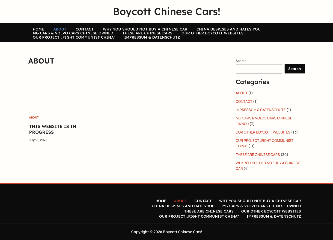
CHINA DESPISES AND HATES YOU (208, 27)
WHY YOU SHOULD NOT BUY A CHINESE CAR (129, 27)
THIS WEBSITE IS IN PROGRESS (53, 137)
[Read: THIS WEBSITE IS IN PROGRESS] (55, 100)
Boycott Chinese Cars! (166, 11)
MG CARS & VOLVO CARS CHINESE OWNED (70, 36)
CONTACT (73, 27)
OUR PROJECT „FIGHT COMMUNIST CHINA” (71, 45)
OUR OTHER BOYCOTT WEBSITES (201, 36)
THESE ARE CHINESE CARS (140, 36)
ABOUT (52, 27)
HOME (36, 27)
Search (241, 68)
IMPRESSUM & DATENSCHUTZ (145, 45)
